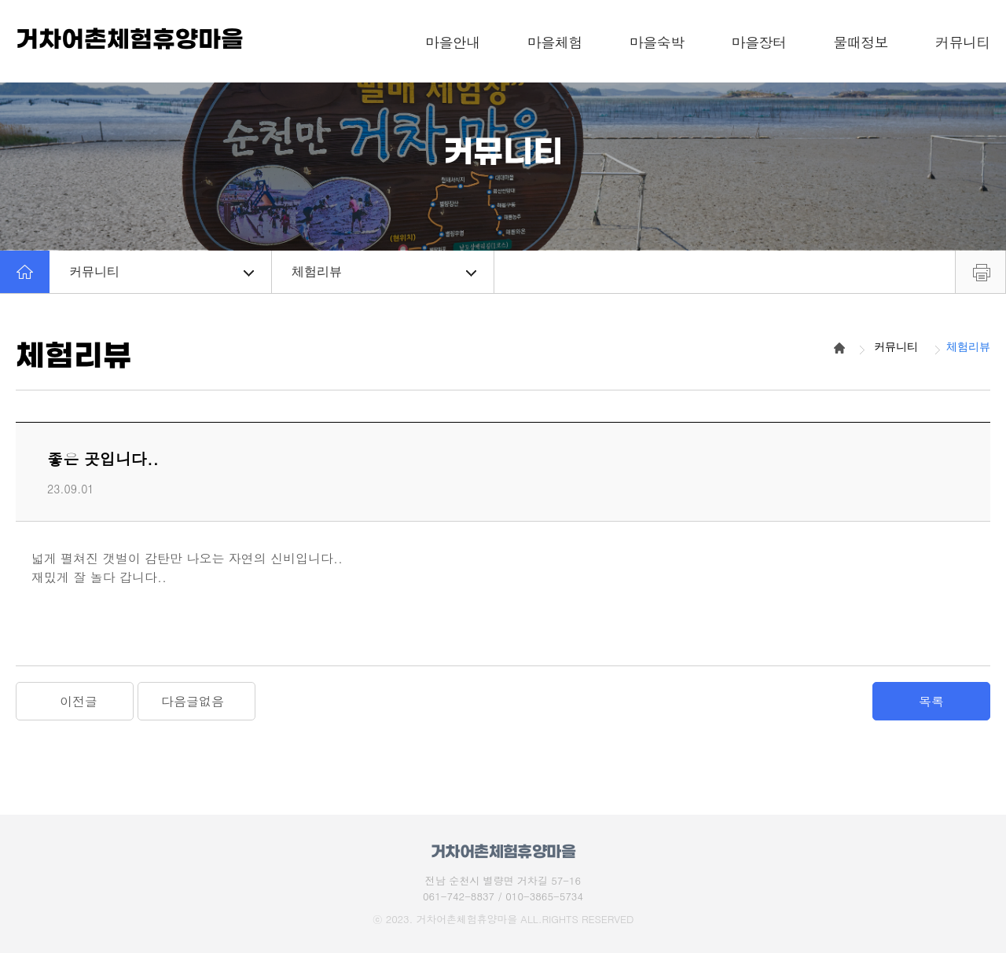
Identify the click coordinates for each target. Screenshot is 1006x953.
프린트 (980, 272)
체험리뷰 (384, 271)
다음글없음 (192, 701)
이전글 (78, 701)
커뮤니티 (161, 271)
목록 (931, 701)
